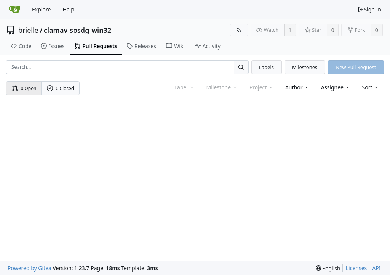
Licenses (356, 268)
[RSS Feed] (239, 30)
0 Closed (60, 88)
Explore (41, 9)
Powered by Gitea (29, 268)
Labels (266, 67)
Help (68, 9)
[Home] (14, 9)
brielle (28, 30)
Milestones (304, 67)
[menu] (370, 87)
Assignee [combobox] (335, 87)
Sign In (369, 9)
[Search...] (241, 67)
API (376, 268)
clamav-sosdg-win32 (77, 30)
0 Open (24, 88)
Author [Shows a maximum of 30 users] (297, 87)
